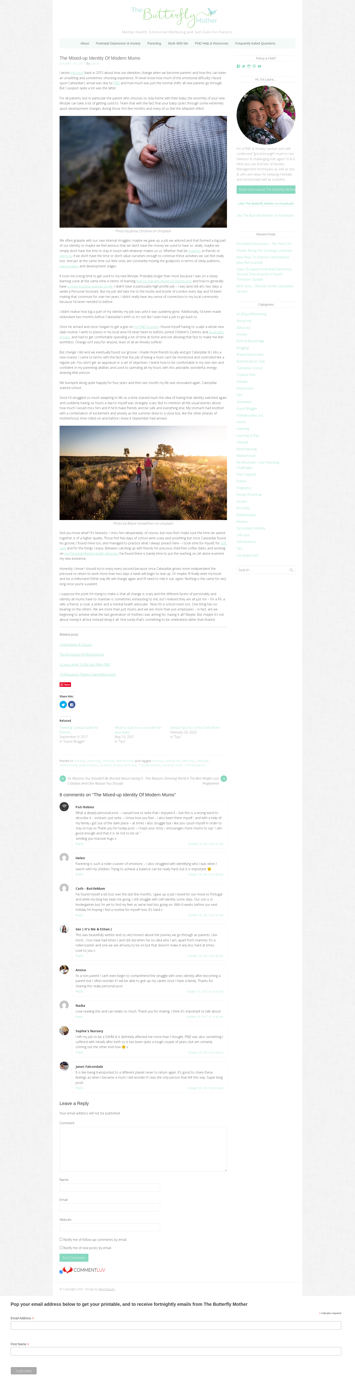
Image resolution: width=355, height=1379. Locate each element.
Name (64, 1180)
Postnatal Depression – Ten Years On (264, 243)
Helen (80, 858)
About (85, 43)
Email (64, 1199)
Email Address (22, 1318)
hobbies (194, 251)
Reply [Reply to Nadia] (79, 1017)
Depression (245, 388)
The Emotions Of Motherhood (82, 654)
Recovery (243, 508)
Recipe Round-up (249, 494)
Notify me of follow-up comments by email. (95, 1239)
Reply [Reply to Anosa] (79, 991)
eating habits (69, 266)
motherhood (68, 765)
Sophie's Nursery (89, 1031)
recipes (242, 501)
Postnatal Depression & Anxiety (118, 43)
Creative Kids (246, 374)
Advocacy (243, 327)
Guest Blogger (247, 408)
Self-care (243, 535)
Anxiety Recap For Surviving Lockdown (264, 250)
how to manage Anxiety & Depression (164, 281)
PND (116, 83)
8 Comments (196, 765)
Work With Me (178, 43)
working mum (173, 765)
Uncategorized (247, 555)
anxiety (157, 761)
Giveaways (244, 402)
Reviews (242, 521)
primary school (111, 765)
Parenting (154, 43)
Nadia (80, 1005)
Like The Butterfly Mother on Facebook (266, 203)
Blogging (243, 348)
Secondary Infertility (251, 528)
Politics (242, 481)
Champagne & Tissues (76, 644)
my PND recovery (146, 326)
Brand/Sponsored (250, 354)
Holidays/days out (250, 415)
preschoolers (88, 765)
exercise (66, 256)
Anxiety (79, 761)
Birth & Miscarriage (250, 341)
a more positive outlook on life (90, 286)
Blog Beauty (107, 1289)
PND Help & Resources (211, 43)
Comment (67, 1123)
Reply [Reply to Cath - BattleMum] (79, 915)
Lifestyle (108, 761)
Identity (188, 761)
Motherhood (125, 761)
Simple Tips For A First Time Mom (194, 727)
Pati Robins (85, 807)
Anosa (81, 970)
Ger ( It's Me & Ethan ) (94, 929)
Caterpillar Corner (250, 368)
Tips (240, 548)
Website (65, 1219)
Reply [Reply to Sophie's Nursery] (79, 1052)
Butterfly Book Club (251, 361)
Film (240, 395)
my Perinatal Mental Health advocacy (91, 553)
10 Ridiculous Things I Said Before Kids (88, 674)
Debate (242, 381)
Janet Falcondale (89, 1066)
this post (77, 72)
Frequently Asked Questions (255, 43)
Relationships (246, 515)
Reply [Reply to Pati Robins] (79, 844)
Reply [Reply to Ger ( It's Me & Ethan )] (79, 956)
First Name (20, 1344)
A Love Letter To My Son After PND (85, 664)
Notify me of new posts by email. (87, 1248)
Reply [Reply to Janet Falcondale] (79, 1088)
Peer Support (246, 474)
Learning (93, 761)
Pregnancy (244, 488)
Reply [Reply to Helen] (79, 874)
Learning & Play (248, 435)
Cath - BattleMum (90, 888)
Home (241, 422)
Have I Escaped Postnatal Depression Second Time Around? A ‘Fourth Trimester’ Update (264, 274)
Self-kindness (246, 542)
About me (244, 321)
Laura (95, 63)
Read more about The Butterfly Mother (267, 189)
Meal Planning (247, 449)
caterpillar (172, 761)
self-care (130, 765)
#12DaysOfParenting (252, 314)
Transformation (150, 765)
